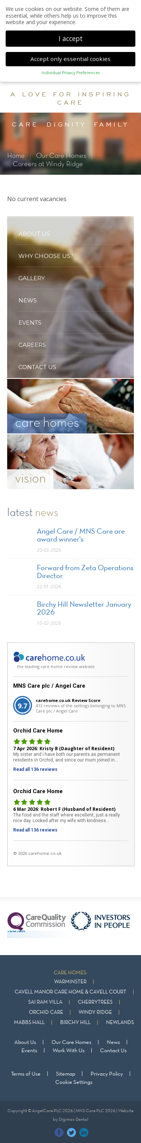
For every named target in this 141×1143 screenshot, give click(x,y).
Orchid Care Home (38, 730)
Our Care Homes (61, 156)
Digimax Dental (73, 1120)
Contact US (37, 367)
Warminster (70, 982)
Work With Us (69, 1050)
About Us (25, 1042)
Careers (32, 344)
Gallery (31, 278)
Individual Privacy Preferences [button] (71, 71)
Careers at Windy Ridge (48, 164)
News (27, 300)
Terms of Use (26, 1074)
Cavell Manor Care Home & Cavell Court (70, 992)
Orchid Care (46, 1012)
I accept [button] (71, 36)
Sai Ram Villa (45, 1002)
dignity (66, 124)
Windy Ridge (95, 1012)
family (111, 124)
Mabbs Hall (29, 1022)
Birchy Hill (75, 1022)
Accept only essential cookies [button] (70, 57)
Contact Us (113, 1050)
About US (34, 233)
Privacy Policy (107, 1074)
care (25, 124)
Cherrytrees (95, 1002)
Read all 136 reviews (35, 769)
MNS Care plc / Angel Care (49, 685)
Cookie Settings (73, 1082)
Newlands (120, 1022)
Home (16, 156)
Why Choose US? (45, 255)
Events (29, 322)
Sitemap (65, 1074)
